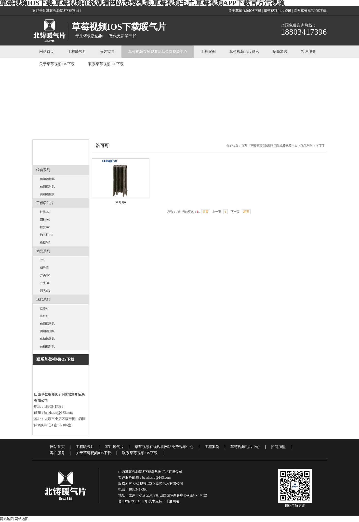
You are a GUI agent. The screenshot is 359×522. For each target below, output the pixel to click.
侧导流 (44, 267)
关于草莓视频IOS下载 (245, 11)
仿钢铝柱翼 (47, 194)
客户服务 (308, 52)
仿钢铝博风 (47, 179)
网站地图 (7, 519)
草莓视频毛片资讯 (277, 11)
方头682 (45, 283)
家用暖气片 (114, 447)
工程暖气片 (77, 52)
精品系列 (43, 251)
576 (42, 260)
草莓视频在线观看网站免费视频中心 (157, 52)
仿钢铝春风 (47, 323)
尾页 (246, 211)
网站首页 (46, 52)
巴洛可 (44, 308)
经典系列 (43, 170)
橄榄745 (45, 242)
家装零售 (107, 52)
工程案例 (208, 52)
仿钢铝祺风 (47, 339)
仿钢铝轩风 (47, 346)
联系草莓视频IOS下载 (310, 11)
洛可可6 (121, 202)
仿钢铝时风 (47, 186)
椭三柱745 (46, 235)
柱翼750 (45, 212)
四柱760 (45, 219)
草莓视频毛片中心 (245, 447)
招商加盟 (280, 52)
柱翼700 (45, 227)
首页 (244, 145)
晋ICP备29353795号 (133, 501)
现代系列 (43, 299)
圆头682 (45, 290)
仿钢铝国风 (47, 331)
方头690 (45, 275)
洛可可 (44, 316)
